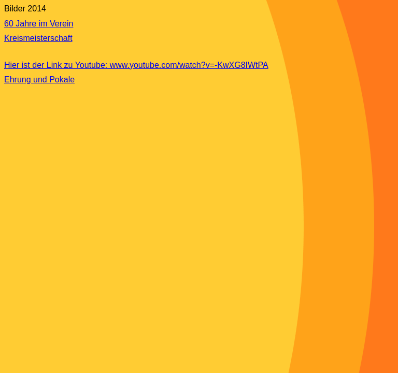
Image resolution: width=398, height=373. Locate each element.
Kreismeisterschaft (38, 38)
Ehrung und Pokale (39, 79)
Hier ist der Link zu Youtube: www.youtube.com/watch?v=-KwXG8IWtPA (136, 65)
